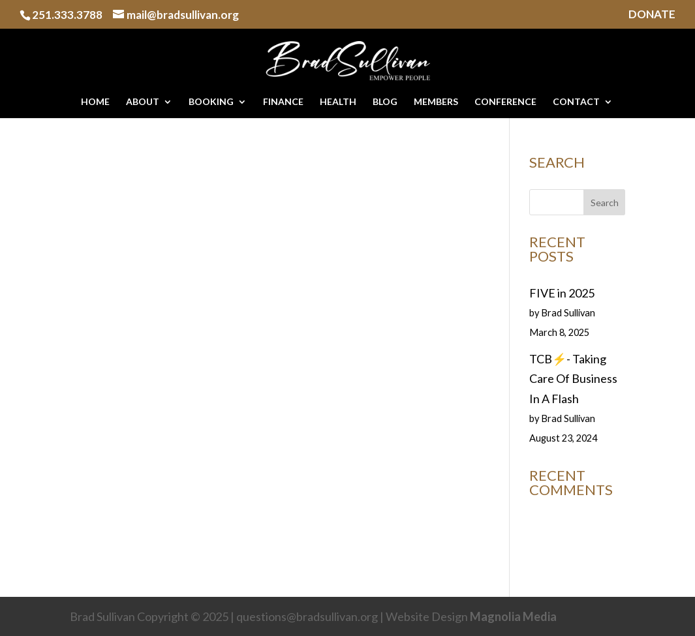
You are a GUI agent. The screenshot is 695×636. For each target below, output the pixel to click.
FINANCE (283, 102)
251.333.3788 (67, 15)
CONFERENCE (505, 102)
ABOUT (142, 102)
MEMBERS (436, 102)
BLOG (385, 102)
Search (605, 202)
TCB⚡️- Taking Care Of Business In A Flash (573, 379)
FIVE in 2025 (562, 293)
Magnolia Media (513, 616)
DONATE (651, 14)
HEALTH (338, 102)
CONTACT (576, 102)
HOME (95, 102)
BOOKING (211, 102)
